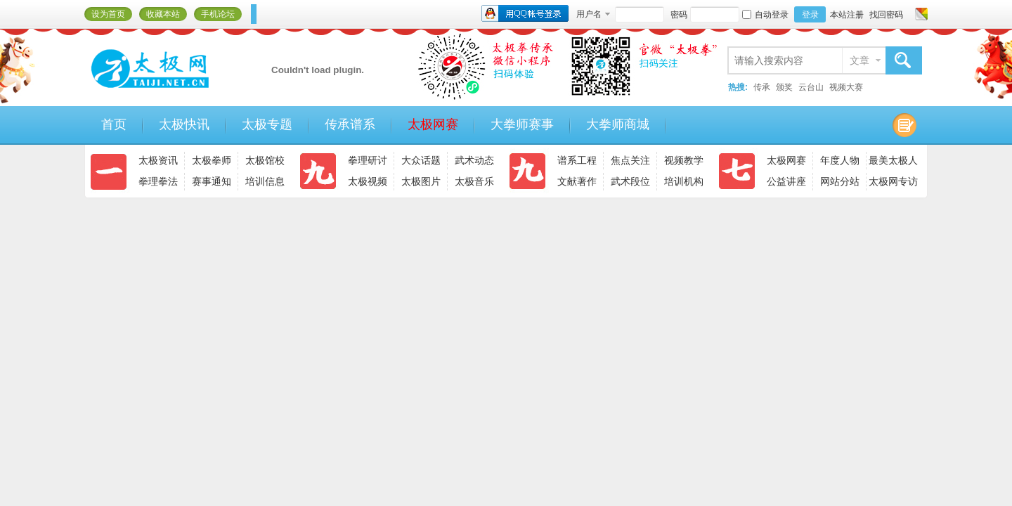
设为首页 (108, 14)
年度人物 (839, 160)
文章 (859, 60)
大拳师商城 (617, 124)
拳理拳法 (158, 181)
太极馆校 (265, 160)
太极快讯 (184, 124)
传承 (761, 87)
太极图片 (421, 181)
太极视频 (367, 181)
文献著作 (577, 181)
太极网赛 (433, 124)
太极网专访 (893, 181)
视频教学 (683, 160)
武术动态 (474, 160)
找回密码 (886, 15)
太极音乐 (474, 181)
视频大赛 (846, 87)
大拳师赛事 (522, 124)
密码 (678, 15)
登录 (810, 15)
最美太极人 (893, 160)
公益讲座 (786, 181)
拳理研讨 (367, 160)
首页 (113, 124)
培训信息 (265, 181)
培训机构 (683, 181)
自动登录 (765, 15)
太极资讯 (158, 160)
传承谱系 (350, 124)
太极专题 (267, 124)
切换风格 (920, 14)
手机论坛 (218, 14)
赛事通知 (211, 181)
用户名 (589, 14)
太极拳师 (211, 160)
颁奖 (784, 87)
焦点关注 (630, 160)
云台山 (811, 87)
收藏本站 (163, 14)
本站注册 (847, 15)
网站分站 (839, 181)
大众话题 (421, 160)
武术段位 (630, 181)
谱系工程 (577, 160)
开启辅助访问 (908, 14)
